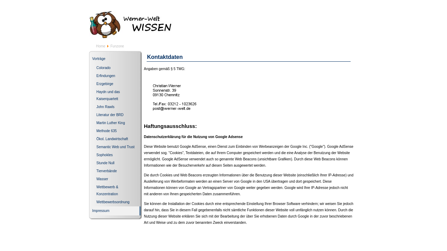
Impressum (100, 211)
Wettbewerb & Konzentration (107, 190)
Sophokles (104, 155)
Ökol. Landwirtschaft (112, 139)
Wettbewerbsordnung (113, 202)
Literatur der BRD (110, 115)
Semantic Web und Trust (115, 147)
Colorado (103, 68)
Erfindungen (105, 76)
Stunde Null (105, 163)
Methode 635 (106, 131)
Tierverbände (106, 171)
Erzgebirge (104, 84)
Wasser (102, 179)
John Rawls (105, 107)
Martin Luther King (110, 123)
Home (100, 46)
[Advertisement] (272, 23)
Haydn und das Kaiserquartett (108, 95)
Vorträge (98, 59)
